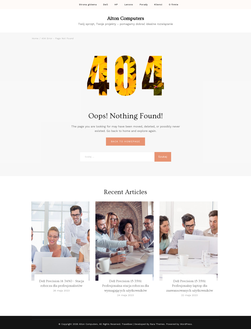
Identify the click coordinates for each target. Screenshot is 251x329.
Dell (105, 5)
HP (116, 5)
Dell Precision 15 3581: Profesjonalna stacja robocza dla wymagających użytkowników (125, 285)
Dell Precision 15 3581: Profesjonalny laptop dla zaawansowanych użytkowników (189, 285)
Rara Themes (157, 324)
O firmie (173, 5)
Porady (144, 5)
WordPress (186, 324)
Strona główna (88, 5)
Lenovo (128, 5)
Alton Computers (125, 18)
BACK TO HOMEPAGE (125, 141)
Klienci (158, 5)
